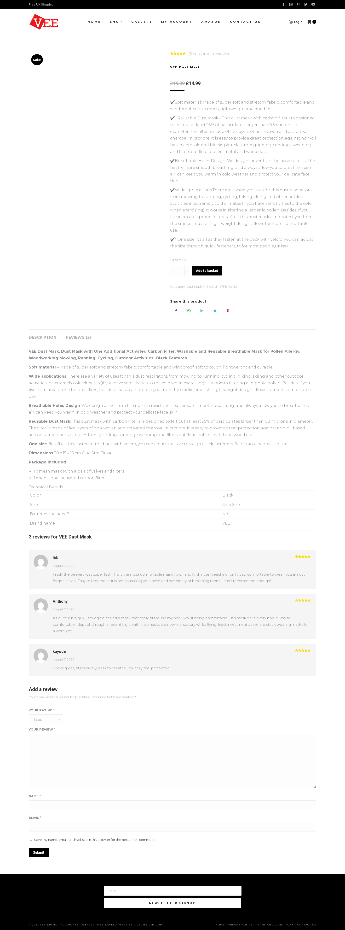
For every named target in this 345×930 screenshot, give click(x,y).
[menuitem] (94, 21)
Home (220, 924)
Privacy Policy (240, 924)
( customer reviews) (209, 54)
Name (35, 796)
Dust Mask (194, 286)
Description (42, 337)
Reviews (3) (78, 337)
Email (35, 817)
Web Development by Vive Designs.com (130, 924)
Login (295, 22)
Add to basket (207, 271)
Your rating (42, 710)
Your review (42, 729)
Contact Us (306, 924)
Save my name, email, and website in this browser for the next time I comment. (94, 840)
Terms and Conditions (275, 924)
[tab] (42, 335)
